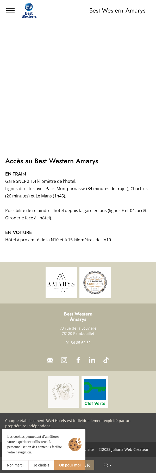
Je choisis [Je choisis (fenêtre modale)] (41, 465)
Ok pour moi (69, 465)
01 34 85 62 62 (78, 342)
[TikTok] (106, 360)
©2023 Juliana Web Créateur (124, 449)
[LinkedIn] (92, 360)
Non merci (15, 465)
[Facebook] (78, 360)
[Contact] (50, 360)
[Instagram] (64, 360)
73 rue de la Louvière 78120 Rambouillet (78, 331)
